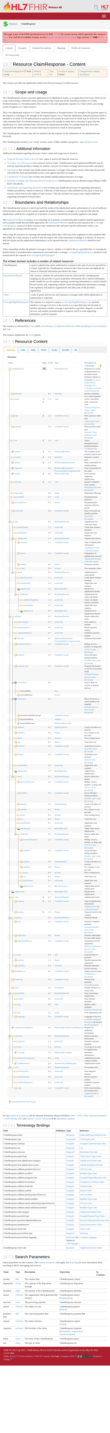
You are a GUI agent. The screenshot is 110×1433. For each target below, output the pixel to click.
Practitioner (85, 74)
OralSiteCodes (86, 1186)
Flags (44, 363)
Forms (86, 985)
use (16, 440)
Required (88, 413)
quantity (20, 727)
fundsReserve (20, 971)
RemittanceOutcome (92, 487)
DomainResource (61, 369)
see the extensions (43, 1118)
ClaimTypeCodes (87, 1139)
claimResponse (23, 1063)
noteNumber (22, 533)
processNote (19, 993)
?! (43, 399)
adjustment (21, 935)
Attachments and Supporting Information (25, 187)
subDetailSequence (30, 600)
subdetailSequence (24, 633)
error (16, 1067)
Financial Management (15, 71)
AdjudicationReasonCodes (91, 1165)
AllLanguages (92, 1025)
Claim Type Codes (91, 421)
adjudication (22, 538)
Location (66, 723)
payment (18, 917)
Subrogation (12, 170)
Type (57, 363)
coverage (21, 1052)
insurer (17, 462)
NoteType (88, 1010)
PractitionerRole (61, 471)
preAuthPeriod (20, 502)
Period (57, 502)
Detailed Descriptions (41, 48)
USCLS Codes (90, 649)
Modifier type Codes (92, 660)
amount (23, 564)
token (17, 1291)
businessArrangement (26, 1058)
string (57, 493)
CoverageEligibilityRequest (43, 255)
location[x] (21, 699)
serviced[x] (21, 682)
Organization (68, 462)
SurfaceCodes (86, 1190)
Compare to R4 (68, 1356)
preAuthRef (19, 497)
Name (10, 363)
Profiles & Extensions (80, 48)
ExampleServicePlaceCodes (92, 1182)
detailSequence (26, 577)
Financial (10, 24)
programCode (22, 666)
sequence (21, 1041)
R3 (102, 37)
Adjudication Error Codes (91, 1248)
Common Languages (92, 1019)
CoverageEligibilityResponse (80, 252)
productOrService (24, 644)
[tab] (11, 350)
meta (98, 380)
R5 (91, 37)
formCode (19, 979)
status (17, 399)
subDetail (24, 594)
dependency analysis (66, 1118)
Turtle (29, 1118)
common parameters (47, 1262)
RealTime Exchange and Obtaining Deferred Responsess (31, 180)
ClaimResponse (9, 225)
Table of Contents (42, 1356)
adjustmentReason (24, 941)
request (17, 473)
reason (23, 553)
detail (19, 572)
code (56, 399)
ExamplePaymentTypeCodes (92, 1216)
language (88, 385)
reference (19, 1295)
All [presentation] (75, 350)
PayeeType (88, 516)
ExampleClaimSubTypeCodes (93, 1143)
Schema (92, 1115)
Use (85, 449)
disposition (19, 493)
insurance (18, 1036)
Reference (59, 451)
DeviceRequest (47, 326)
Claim (96, 222)
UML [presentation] (23, 350)
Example (88, 438)
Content (9, 48)
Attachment (59, 988)
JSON (79, 1115)
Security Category (66, 71)
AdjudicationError (91, 1093)
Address (58, 719)
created (17, 457)
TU (44, 369)
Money (57, 564)
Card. (50, 363)
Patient (96, 71)
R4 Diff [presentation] (65, 350)
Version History (26, 1356)
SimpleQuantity (61, 727)
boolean (58, 1047)
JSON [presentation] (43, 350)
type (16, 416)
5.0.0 (6, 37)
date (56, 691)
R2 (5, 40)
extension (97, 388)
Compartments (86, 71)
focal (19, 1047)
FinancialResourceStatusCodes (93, 1135)
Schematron (101, 1115)
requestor (18, 468)
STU (57, 34)
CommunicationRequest (72, 1027)
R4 (99, 37)
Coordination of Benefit (17, 177)
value (22, 568)
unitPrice (21, 733)
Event (31, 335)
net (18, 742)
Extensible (89, 424)
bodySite (20, 746)
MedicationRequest (83, 326)
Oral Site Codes (90, 749)
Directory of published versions (61, 37)
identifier (18, 393)
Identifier (58, 393)
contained (88, 388)
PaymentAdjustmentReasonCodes (94, 1220)
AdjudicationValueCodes (90, 1160)
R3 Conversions (12, 55)
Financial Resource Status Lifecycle (22, 159)
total (16, 897)
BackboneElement (62, 522)
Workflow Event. (91, 142)
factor (19, 738)
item (16, 522)
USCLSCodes (86, 1169)
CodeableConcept (62, 416)
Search (14, 1356)
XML (72, 1115)
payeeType (19, 511)
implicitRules (89, 382)
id (94, 380)
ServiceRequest (100, 326)
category (23, 542)
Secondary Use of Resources (19, 163)
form (16, 988)
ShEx (20, 1118)
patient (17, 451)
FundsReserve (90, 974)
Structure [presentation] (10, 350)
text (94, 385)
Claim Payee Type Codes (91, 1156)
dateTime (58, 457)
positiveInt (59, 527)
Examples (22, 48)
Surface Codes (90, 760)
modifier (20, 655)
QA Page (55, 1356)
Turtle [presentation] (54, 350)
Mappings (61, 48)
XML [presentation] (33, 350)
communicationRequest (24, 1027)
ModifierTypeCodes (88, 1173)
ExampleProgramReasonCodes (93, 1177)
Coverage (67, 1052)
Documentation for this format (22, 1102)
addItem (18, 616)
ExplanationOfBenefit (16, 220)
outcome (18, 482)
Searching (74, 1262)
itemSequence (23, 527)
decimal (58, 568)
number (20, 999)
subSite (20, 754)
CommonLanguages (88, 1237)
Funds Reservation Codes (91, 1224)
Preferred (89, 1022)
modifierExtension (91, 391)
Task (8, 329)
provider (20, 638)
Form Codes (85, 1229)
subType (18, 426)
